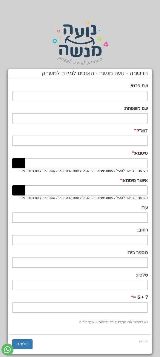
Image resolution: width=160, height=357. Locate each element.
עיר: (144, 207)
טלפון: (142, 275)
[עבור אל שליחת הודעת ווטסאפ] (7, 350)
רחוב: (142, 230)
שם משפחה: (136, 108)
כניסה (143, 341)
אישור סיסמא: (135, 180)
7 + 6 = (140, 297)
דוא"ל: (142, 131)
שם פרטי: (139, 86)
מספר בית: (137, 252)
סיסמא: (141, 153)
